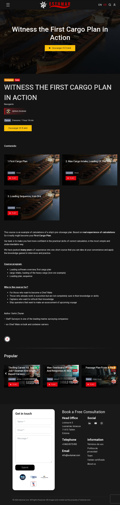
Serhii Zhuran (16, 111)
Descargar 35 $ (60, 48)
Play (13, 178)
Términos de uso (95, 444)
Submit (24, 467)
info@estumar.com (71, 455)
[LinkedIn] (89, 423)
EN (100, 4)
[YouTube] (95, 423)
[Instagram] (101, 423)
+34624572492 (69, 444)
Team (90, 455)
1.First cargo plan (17, 161)
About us (91, 464)
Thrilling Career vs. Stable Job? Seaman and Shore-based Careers (22, 370)
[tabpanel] (21, 376)
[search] (109, 4)
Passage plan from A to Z (100, 367)
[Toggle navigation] (8, 5)
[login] (114, 4)
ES (104, 4)
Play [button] (13, 384)
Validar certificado (96, 460)
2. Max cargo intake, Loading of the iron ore (91, 161)
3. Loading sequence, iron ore (24, 196)
